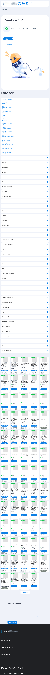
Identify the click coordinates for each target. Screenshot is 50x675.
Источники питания (6, 111)
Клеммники (4, 115)
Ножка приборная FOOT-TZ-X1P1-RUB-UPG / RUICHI (25, 563)
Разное (3, 152)
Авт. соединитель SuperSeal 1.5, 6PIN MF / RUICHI (44, 438)
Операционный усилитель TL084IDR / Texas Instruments (24, 420)
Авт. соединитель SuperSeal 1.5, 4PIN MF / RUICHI (44, 456)
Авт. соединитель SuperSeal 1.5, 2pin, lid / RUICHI (34, 474)
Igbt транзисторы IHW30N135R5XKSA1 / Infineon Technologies (24, 383)
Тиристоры (4, 135)
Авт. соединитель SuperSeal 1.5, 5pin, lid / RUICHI (5, 456)
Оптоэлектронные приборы (7, 123)
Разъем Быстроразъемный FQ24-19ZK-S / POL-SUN (44, 509)
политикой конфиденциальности (23, 623)
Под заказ (4, 588)
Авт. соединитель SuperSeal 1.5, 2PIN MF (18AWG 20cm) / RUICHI (44, 474)
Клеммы (3, 116)
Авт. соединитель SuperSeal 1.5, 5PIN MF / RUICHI (15, 456)
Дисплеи (3, 107)
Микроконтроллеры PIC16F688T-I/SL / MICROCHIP (4, 438)
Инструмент (4, 110)
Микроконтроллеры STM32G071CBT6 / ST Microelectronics (34, 545)
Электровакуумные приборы (8, 145)
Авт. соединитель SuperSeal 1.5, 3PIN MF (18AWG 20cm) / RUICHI (15, 474)
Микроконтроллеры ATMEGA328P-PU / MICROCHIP (4, 420)
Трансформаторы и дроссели (8, 137)
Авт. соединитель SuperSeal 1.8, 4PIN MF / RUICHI (25, 438)
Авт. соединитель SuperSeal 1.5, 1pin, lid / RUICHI (5, 492)
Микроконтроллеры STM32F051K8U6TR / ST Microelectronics (44, 366)
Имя (11, 609)
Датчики (3, 104)
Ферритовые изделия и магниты (8, 143)
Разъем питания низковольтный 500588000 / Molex (34, 366)
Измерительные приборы (7, 108)
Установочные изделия (6, 140)
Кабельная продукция (6, 112)
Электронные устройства (7, 149)
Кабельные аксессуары (6, 114)
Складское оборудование (7, 132)
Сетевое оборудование (6, 153)
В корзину (4, 371)
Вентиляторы (4, 103)
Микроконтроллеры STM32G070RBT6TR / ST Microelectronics (44, 545)
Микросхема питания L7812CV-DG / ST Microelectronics (34, 509)
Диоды (3, 106)
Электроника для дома (6, 148)
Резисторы (4, 128)
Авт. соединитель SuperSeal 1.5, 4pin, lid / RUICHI (25, 456)
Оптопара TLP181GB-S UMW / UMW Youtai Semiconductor (14, 438)
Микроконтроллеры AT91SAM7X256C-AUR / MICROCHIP (34, 402)
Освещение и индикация (7, 124)
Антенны (3, 102)
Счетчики (4, 133)
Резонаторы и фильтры (6, 129)
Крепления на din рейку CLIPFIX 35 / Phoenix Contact (35, 580)
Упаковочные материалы (7, 139)
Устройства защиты (6, 141)
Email (11, 616)
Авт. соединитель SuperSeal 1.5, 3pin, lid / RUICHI (5, 474)
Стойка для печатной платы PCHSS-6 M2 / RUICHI (43, 383)
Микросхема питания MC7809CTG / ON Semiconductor (24, 509)
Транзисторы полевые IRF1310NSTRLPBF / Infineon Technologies (44, 402)
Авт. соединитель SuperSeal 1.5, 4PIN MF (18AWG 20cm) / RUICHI (34, 456)
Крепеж (3, 120)
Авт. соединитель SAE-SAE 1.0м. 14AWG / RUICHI (5, 509)
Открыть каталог (9, 39)
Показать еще (25, 592)
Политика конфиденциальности (18, 674)
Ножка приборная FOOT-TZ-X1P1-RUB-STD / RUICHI (35, 563)
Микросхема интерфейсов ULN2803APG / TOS (4, 582)
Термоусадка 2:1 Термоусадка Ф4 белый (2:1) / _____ (5, 366)
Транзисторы (4, 136)
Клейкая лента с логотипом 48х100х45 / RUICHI (44, 421)
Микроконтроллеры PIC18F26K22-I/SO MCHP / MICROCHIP (15, 366)
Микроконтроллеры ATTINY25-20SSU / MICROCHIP (14, 383)
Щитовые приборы (6, 144)
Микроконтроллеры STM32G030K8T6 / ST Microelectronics (14, 563)
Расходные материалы (6, 127)
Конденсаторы (5, 119)
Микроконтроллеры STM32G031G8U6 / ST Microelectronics (4, 563)
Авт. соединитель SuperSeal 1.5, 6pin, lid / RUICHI (34, 438)
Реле (3, 131)
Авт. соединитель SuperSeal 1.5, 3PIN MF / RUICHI (25, 474)
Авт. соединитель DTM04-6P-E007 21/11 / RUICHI (25, 527)
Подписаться (12, 622)
